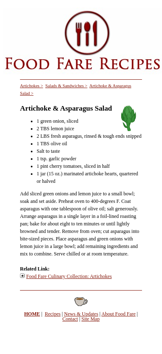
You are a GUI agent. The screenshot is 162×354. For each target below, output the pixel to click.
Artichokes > (31, 85)
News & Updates (81, 314)
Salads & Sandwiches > (66, 85)
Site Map (91, 319)
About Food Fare (119, 314)
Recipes (52, 314)
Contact (70, 319)
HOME (32, 314)
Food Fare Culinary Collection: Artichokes (69, 276)
